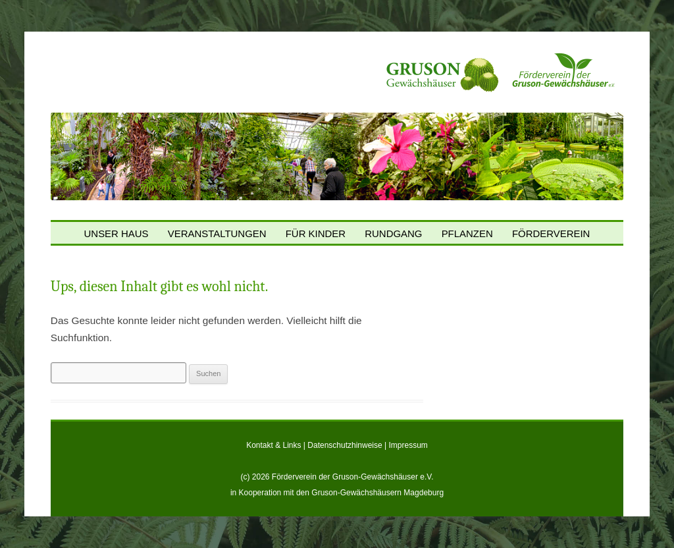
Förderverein (551, 234)
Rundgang (393, 234)
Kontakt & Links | (276, 445)
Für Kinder (316, 234)
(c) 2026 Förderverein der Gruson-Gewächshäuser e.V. (336, 476)
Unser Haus (116, 234)
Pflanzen (467, 234)
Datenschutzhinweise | (347, 445)
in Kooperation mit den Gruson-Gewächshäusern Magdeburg (337, 492)
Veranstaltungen (217, 234)
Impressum (408, 445)
